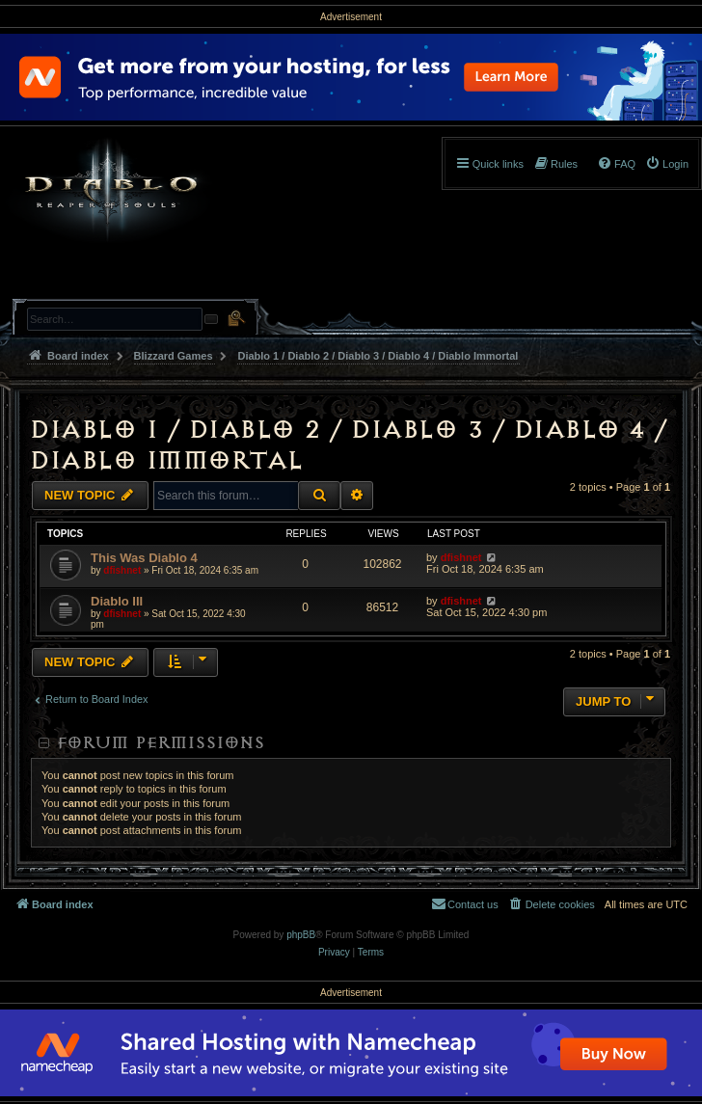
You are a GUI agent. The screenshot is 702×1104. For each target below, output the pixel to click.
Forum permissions (160, 742)
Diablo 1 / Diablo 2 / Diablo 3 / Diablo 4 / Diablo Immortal (347, 444)
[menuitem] (666, 163)
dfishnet (122, 570)
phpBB (300, 934)
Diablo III (117, 601)
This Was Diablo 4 (144, 558)
